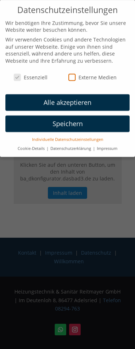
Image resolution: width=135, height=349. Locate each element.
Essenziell (31, 74)
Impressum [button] (107, 145)
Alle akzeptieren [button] (67, 99)
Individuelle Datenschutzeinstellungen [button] (67, 136)
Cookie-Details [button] (32, 145)
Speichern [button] (68, 121)
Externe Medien (92, 74)
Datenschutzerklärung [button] (71, 145)
